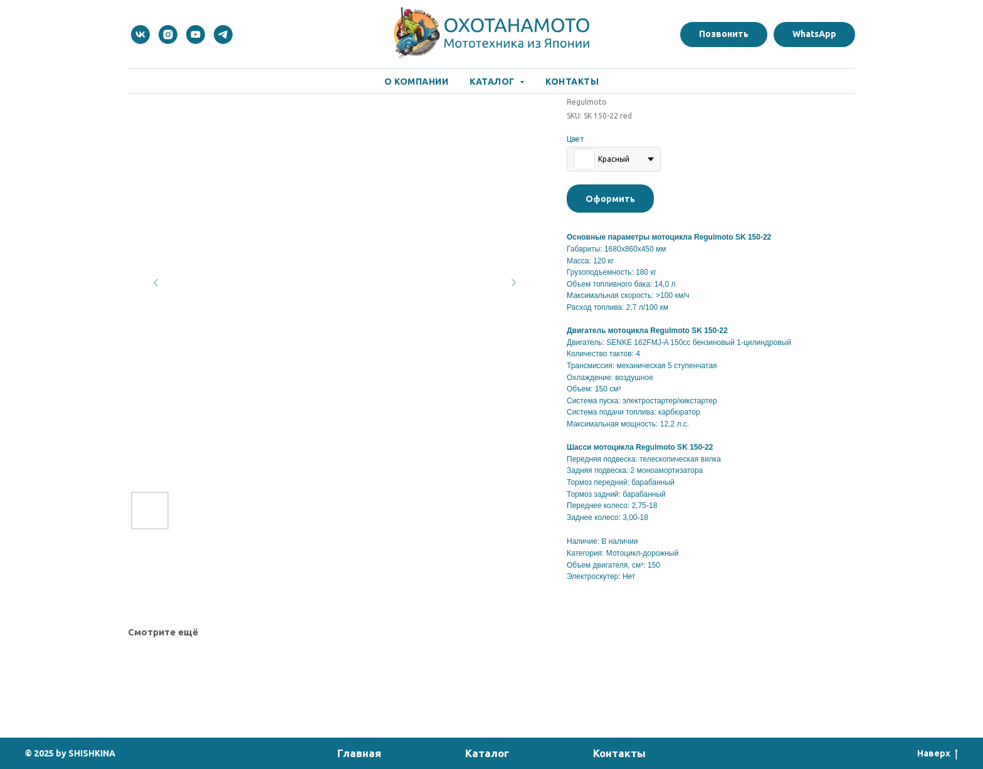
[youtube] (195, 34)
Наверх (937, 754)
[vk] (140, 34)
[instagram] (168, 34)
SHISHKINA (91, 753)
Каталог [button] (493, 82)
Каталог (487, 753)
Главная (359, 753)
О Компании (416, 82)
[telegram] (223, 34)
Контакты (572, 82)
